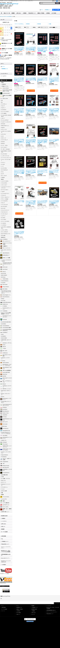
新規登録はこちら (48, 9)
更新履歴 (2, 529)
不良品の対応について (5, 544)
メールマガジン (4, 521)
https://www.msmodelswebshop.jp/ (9, 3)
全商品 (2, 82)
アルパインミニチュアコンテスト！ (6, 547)
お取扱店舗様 (3, 536)
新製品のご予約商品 (20, 609)
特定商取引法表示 (4, 515)
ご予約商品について (4, 541)
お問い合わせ (3, 523)
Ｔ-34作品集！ (3, 564)
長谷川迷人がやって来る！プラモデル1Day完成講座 (6, 551)
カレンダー (33, 614)
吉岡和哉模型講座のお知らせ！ (6, 555)
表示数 (16, 27)
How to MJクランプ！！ (5, 558)
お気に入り (3, 526)
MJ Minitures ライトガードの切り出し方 (6, 561)
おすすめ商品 (19, 612)
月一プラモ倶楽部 (4, 531)
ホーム (3, 605)
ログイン (42, 9)
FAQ (2, 538)
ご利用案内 (3, 518)
